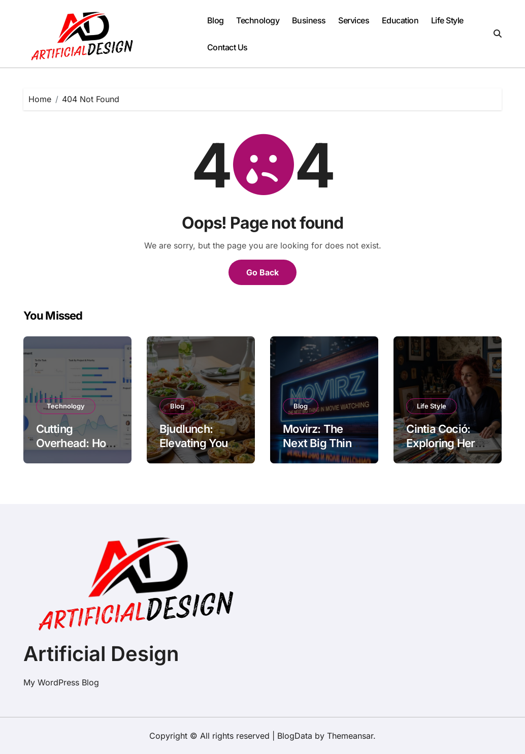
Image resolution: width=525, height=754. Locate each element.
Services (353, 20)
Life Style (447, 20)
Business (309, 20)
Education (400, 20)
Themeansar (350, 736)
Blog (215, 20)
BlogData (294, 736)
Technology (257, 20)
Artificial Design (101, 653)
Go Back (262, 272)
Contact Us (227, 47)
